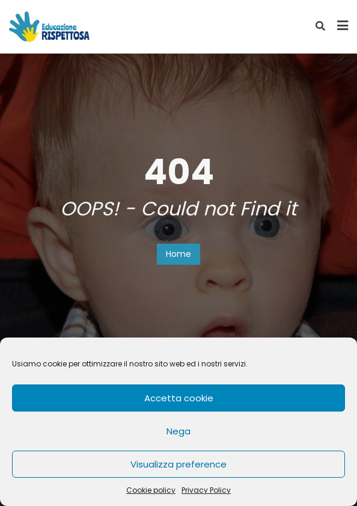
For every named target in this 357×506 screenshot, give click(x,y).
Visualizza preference (178, 464)
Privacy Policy (206, 490)
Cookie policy (150, 490)
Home (178, 254)
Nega (178, 431)
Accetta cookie (178, 398)
